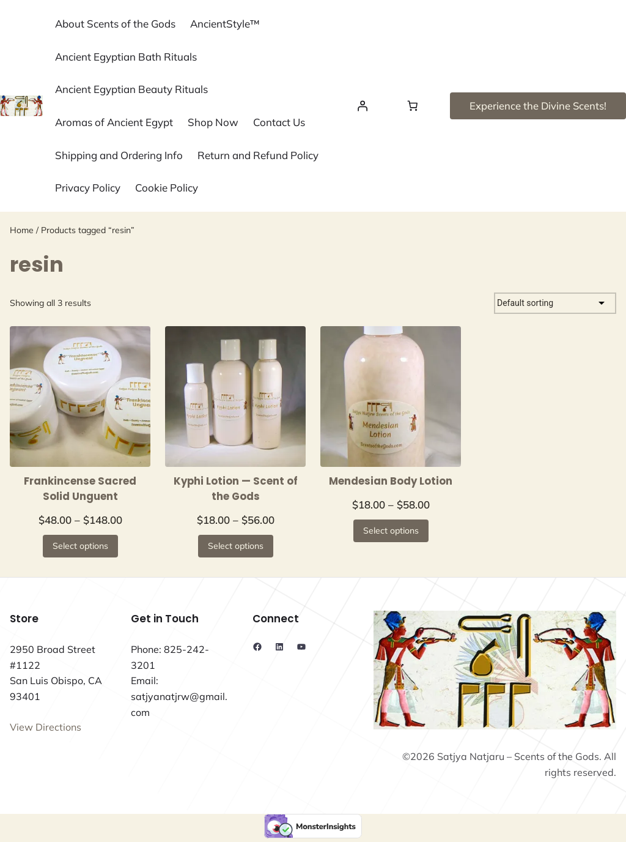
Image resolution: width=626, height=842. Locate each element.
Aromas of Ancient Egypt (114, 122)
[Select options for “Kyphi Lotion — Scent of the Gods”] (235, 546)
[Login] (362, 106)
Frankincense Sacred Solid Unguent (80, 489)
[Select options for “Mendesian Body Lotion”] (391, 531)
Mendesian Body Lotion (390, 481)
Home (22, 230)
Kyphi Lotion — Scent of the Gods (236, 489)
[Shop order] (555, 303)
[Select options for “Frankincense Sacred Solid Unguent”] (80, 546)
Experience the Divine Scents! (538, 105)
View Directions (45, 727)
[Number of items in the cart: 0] (412, 106)
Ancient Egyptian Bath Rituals (126, 56)
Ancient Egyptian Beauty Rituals (131, 89)
